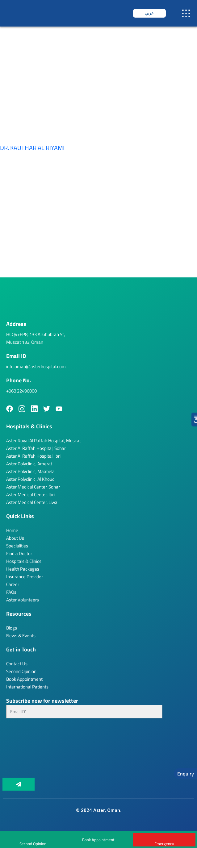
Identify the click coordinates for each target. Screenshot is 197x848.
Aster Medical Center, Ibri (30, 494)
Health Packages (22, 568)
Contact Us (16, 663)
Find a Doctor (19, 553)
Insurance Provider (24, 576)
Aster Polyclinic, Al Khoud (30, 479)
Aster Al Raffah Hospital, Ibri (33, 455)
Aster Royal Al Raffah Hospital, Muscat (43, 440)
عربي (149, 13)
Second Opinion (21, 671)
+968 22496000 (21, 390)
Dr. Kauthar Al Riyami (32, 147)
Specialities (17, 545)
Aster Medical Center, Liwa (31, 502)
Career (12, 584)
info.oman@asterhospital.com (36, 366)
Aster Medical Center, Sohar (33, 486)
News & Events (21, 635)
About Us (15, 538)
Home (12, 530)
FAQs (11, 592)
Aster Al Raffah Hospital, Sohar (36, 448)
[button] (186, 13)
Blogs (11, 627)
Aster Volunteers (22, 599)
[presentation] (31, 750)
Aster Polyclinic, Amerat (29, 463)
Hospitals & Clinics (23, 561)
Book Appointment (98, 839)
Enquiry (185, 773)
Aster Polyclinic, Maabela (30, 471)
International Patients (27, 686)
